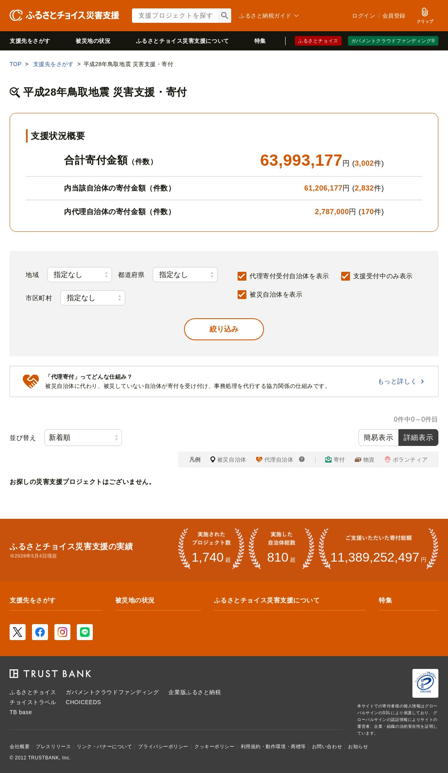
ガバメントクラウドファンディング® (393, 41)
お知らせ (358, 746)
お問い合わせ (327, 746)
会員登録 (394, 15)
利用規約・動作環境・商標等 (273, 746)
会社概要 (20, 746)
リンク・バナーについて (104, 746)
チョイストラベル (33, 702)
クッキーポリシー (214, 746)
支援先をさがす (30, 41)
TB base (21, 712)
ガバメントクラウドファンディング (112, 692)
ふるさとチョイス (318, 41)
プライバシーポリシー (163, 746)
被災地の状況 (93, 41)
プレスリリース (53, 746)
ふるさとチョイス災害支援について (267, 600)
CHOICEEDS (83, 702)
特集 (260, 41)
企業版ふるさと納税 (194, 692)
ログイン (363, 15)
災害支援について (182, 41)
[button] (224, 329)
